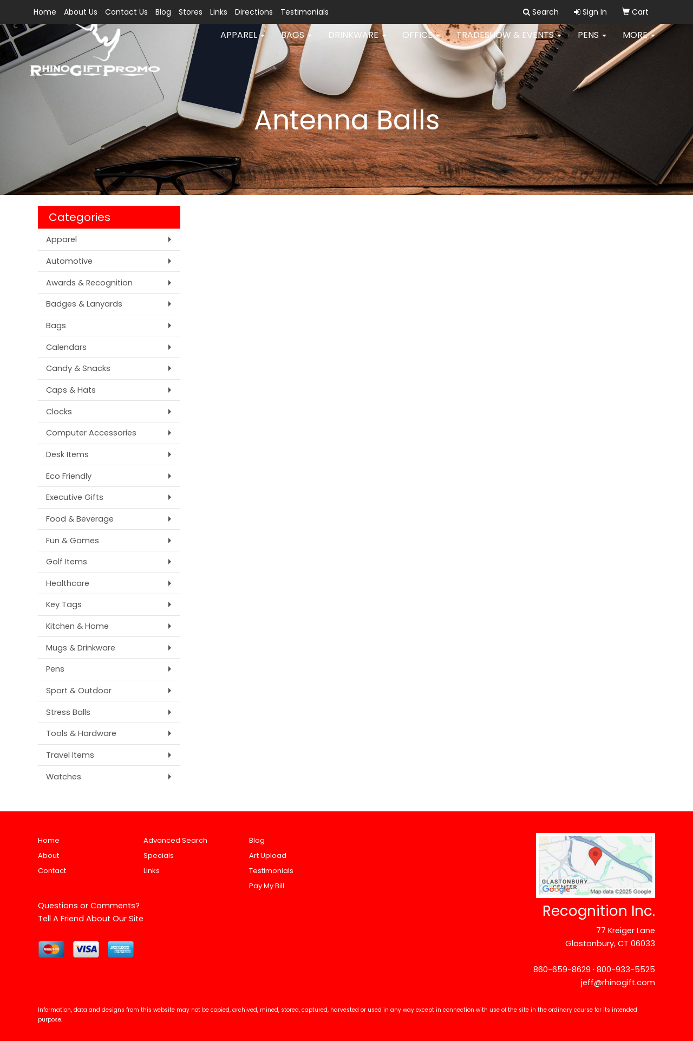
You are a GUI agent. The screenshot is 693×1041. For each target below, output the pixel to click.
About (48, 855)
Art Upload (267, 855)
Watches (63, 776)
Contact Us (126, 11)
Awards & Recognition (89, 282)
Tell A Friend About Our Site (90, 918)
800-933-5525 (626, 969)
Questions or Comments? (89, 905)
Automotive (69, 261)
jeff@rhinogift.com (618, 982)
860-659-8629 (562, 969)
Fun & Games (72, 540)
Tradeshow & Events (508, 43)
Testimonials (304, 11)
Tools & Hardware (81, 733)
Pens (592, 43)
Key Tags (64, 604)
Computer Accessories (91, 432)
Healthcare (67, 583)
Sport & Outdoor (79, 690)
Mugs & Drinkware (80, 647)
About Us (80, 11)
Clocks (59, 411)
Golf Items (66, 561)
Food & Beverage (80, 518)
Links (218, 11)
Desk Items (67, 454)
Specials (158, 855)
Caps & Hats (71, 390)
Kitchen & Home (77, 626)
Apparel (242, 43)
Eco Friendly (68, 476)
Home (45, 11)
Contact (52, 871)
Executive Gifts (74, 497)
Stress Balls (68, 712)
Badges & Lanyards (84, 303)
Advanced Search (175, 840)
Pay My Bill (266, 886)
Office (421, 43)
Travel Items (70, 755)
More (639, 43)
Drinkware (357, 43)
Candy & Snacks (78, 368)
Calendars (66, 347)
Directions (254, 11)
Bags (296, 43)
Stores (190, 11)
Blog (163, 11)
